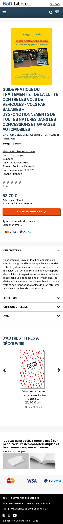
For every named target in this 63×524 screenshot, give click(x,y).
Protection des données (25, 498)
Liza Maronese (28, 395)
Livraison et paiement (39, 503)
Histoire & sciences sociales (19, 151)
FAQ (4, 509)
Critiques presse (15, 306)
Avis (6, 315)
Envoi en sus (24, 200)
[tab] (31, 248)
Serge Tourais (12, 143)
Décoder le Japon (33, 391)
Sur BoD (55, 4)
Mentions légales (13, 503)
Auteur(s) (10, 298)
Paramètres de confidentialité (28, 509)
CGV (5, 498)
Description (12, 250)
